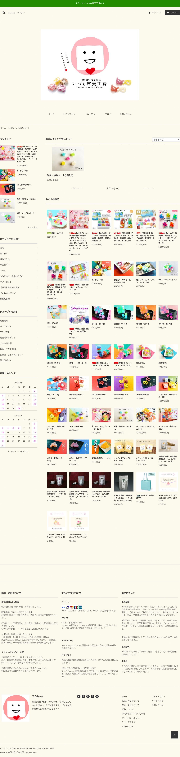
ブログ (108, 114)
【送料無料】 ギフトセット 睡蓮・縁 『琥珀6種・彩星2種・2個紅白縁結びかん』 (101, 237)
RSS (124, 726)
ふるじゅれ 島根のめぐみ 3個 (56, 427)
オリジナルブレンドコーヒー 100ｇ (123, 459)
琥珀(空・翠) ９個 (120, 324)
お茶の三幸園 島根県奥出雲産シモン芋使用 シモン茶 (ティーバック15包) (78, 495)
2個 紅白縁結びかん (24, 185)
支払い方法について (130, 701)
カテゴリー (69, 114)
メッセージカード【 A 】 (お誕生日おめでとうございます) (168, 498)
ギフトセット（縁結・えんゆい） (145, 427)
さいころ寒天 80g (76, 426)
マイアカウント (158, 696)
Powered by (18, 752)
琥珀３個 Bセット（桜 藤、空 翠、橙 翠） (123, 364)
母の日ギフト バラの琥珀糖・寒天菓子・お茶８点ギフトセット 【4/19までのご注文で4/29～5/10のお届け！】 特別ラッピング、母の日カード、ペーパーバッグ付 (27, 154)
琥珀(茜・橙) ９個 (142, 324)
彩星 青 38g (163, 363)
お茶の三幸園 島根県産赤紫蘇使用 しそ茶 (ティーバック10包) (56, 494)
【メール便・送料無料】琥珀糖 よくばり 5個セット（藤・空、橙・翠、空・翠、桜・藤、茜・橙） (168, 238)
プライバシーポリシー (131, 718)
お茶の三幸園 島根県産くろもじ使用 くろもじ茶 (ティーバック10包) (123, 498)
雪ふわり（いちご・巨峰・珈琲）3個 (122, 281)
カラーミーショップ (6, 748)
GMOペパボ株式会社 (35, 748)
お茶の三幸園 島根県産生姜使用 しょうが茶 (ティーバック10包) (168, 458)
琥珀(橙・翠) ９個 (53, 363)
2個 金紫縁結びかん (143, 395)
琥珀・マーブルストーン (26, 213)
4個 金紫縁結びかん (121, 395)
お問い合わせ (125, 114)
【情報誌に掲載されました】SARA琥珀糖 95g (79, 331)
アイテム (172, 12)
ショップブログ (128, 722)
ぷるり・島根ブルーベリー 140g (78, 459)
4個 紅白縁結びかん (76, 395)
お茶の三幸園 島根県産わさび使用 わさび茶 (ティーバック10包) (101, 494)
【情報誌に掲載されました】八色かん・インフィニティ (79, 287)
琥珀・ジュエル (53, 323)
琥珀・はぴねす (55, 233)
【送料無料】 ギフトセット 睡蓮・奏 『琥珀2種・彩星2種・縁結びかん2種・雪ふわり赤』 (123, 237)
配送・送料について (130, 705)
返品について (127, 709)
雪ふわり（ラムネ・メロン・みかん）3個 (145, 281)
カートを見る (157, 701)
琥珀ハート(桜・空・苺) (78, 363)
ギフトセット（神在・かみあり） (168, 427)
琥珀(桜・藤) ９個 (165, 324)
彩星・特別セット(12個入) (26, 199)
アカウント (156, 12)
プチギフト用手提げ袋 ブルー (145, 497)
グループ (90, 114)
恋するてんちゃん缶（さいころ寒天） (101, 427)
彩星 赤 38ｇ (141, 363)
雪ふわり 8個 (22, 171)
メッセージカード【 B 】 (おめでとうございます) (56, 536)
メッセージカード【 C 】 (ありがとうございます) (78, 536)
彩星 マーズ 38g (53, 395)
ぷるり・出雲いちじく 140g (56, 459)
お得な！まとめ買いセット (19, 128)
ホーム (51, 114)
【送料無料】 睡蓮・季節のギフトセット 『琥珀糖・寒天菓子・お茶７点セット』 (145, 237)
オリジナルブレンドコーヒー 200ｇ (145, 459)
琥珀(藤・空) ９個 (98, 324)
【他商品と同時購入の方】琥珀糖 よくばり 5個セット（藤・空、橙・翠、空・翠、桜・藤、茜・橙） (56, 290)
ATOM (130, 726)
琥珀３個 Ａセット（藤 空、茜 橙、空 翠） (101, 364)
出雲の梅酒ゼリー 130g (101, 458)
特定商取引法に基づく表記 (133, 713)
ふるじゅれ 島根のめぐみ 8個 (168, 396)
